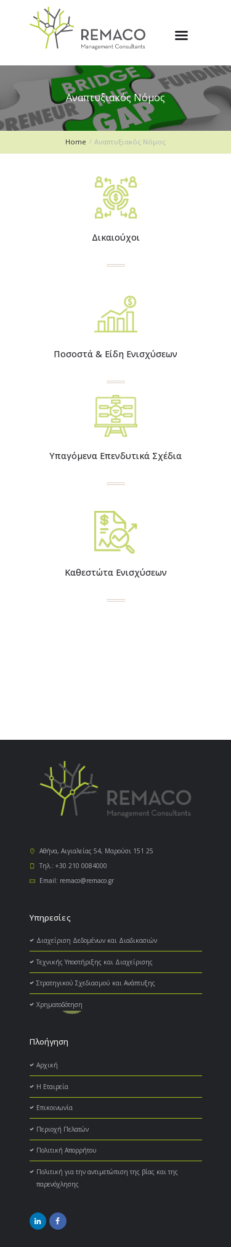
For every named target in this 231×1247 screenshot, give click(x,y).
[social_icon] (38, 1221)
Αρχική (47, 1065)
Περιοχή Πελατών (62, 1129)
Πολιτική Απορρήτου (66, 1150)
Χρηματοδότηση (59, 1004)
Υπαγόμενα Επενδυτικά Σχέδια (115, 456)
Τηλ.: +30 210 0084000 (73, 865)
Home (75, 141)
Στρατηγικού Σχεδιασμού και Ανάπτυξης (95, 983)
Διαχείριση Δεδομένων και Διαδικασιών (96, 940)
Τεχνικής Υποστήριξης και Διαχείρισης (94, 962)
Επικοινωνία (54, 1107)
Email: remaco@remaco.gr (76, 880)
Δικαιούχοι (116, 237)
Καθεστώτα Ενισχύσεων (116, 572)
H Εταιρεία (52, 1086)
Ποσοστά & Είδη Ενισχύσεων (115, 354)
